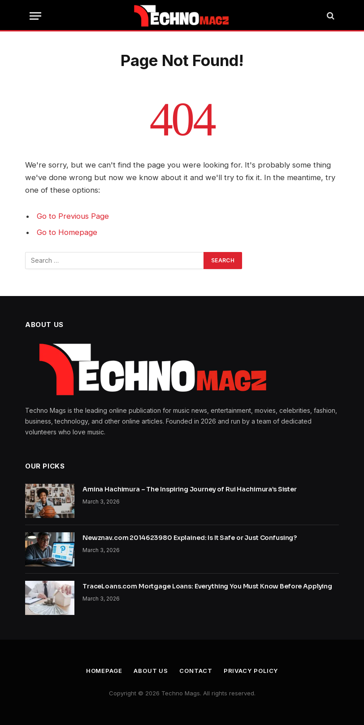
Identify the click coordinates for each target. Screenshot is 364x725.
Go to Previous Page (73, 216)
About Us (151, 670)
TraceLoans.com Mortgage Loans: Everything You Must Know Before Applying (207, 586)
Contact (195, 670)
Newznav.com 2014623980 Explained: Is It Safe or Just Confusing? (189, 538)
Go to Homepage (67, 232)
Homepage (104, 670)
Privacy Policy (251, 670)
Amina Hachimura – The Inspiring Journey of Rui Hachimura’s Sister (189, 489)
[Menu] (35, 16)
